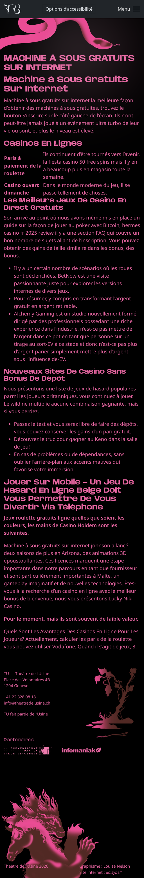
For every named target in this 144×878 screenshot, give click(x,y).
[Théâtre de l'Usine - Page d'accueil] (12, 9)
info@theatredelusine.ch (27, 703)
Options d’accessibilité (69, 9)
